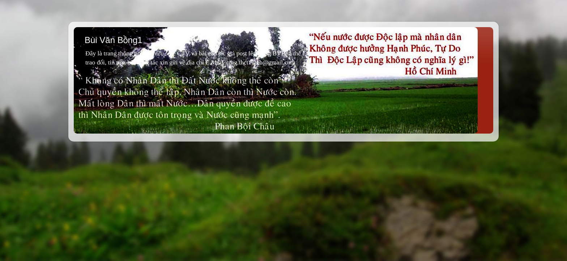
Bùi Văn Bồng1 (113, 40)
